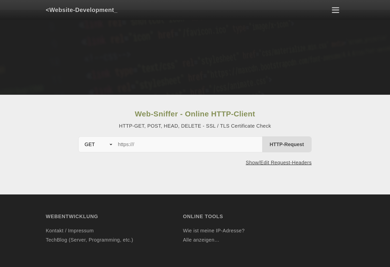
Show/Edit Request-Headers (279, 162)
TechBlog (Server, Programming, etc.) (89, 240)
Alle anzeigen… (201, 240)
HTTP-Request (287, 144)
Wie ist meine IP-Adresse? (213, 230)
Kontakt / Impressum (70, 230)
